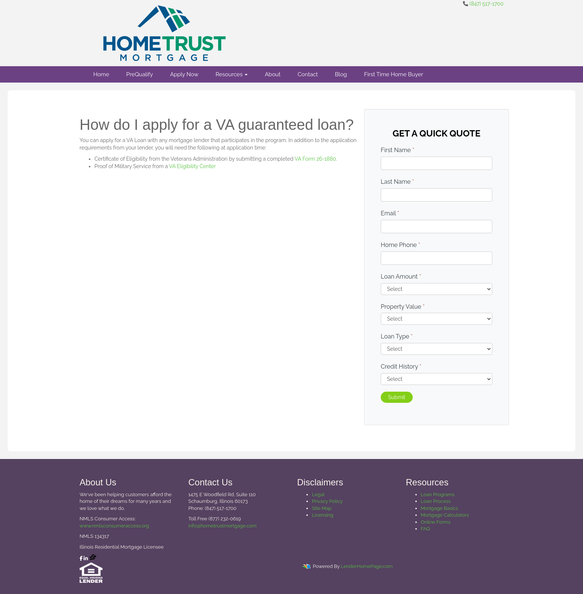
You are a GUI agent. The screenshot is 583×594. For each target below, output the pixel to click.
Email (390, 213)
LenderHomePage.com (367, 566)
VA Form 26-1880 (315, 159)
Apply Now (184, 74)
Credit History (401, 366)
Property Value (403, 306)
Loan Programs (438, 494)
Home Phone (400, 244)
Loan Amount (401, 276)
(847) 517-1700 (486, 4)
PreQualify (139, 74)
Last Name (397, 181)
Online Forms (436, 522)
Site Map (321, 508)
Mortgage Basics (439, 508)
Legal (318, 494)
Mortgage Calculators (445, 515)
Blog (341, 74)
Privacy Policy (327, 501)
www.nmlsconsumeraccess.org (114, 526)
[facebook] (81, 558)
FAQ (425, 529)
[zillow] (93, 558)
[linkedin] (86, 558)
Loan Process (436, 501)
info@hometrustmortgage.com (223, 526)
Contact (308, 74)
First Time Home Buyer (393, 74)
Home (101, 74)
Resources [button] (232, 74)
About (272, 74)
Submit (396, 397)
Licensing (322, 515)
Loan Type (397, 336)
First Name (397, 150)
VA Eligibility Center (192, 166)
